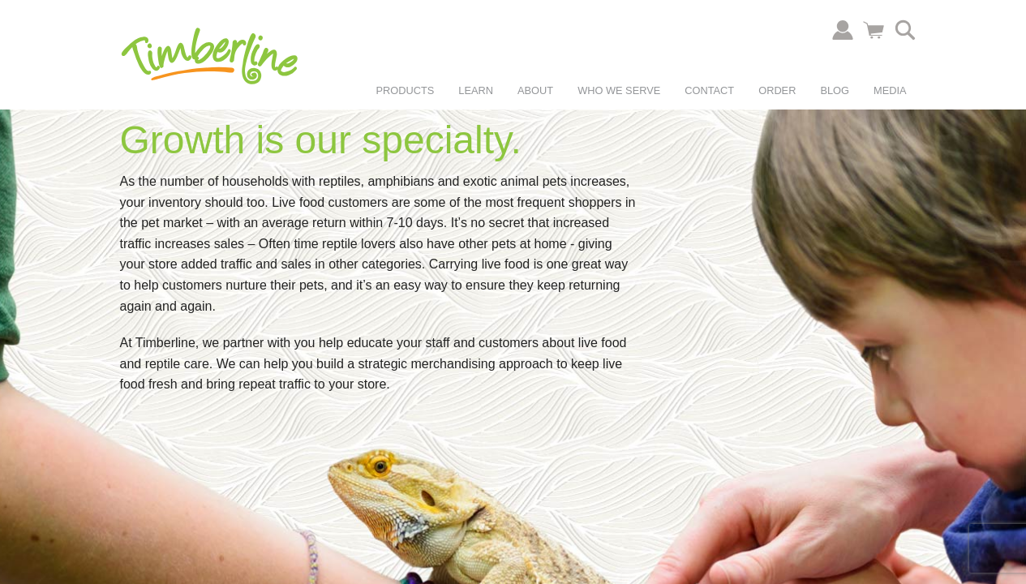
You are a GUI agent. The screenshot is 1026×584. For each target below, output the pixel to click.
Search (905, 30)
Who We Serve (618, 90)
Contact (709, 90)
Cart (873, 30)
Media (890, 90)
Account (842, 30)
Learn (475, 90)
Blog (834, 90)
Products (405, 90)
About (535, 90)
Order (777, 90)
